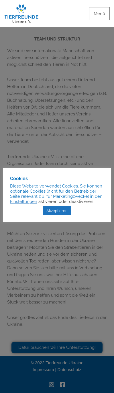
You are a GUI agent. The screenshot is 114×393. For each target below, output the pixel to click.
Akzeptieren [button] (57, 211)
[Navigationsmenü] (99, 13)
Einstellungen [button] (23, 201)
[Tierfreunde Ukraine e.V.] (21, 13)
